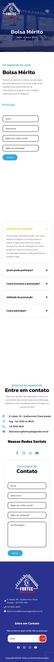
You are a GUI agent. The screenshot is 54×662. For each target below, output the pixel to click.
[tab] (27, 228)
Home (19, 37)
